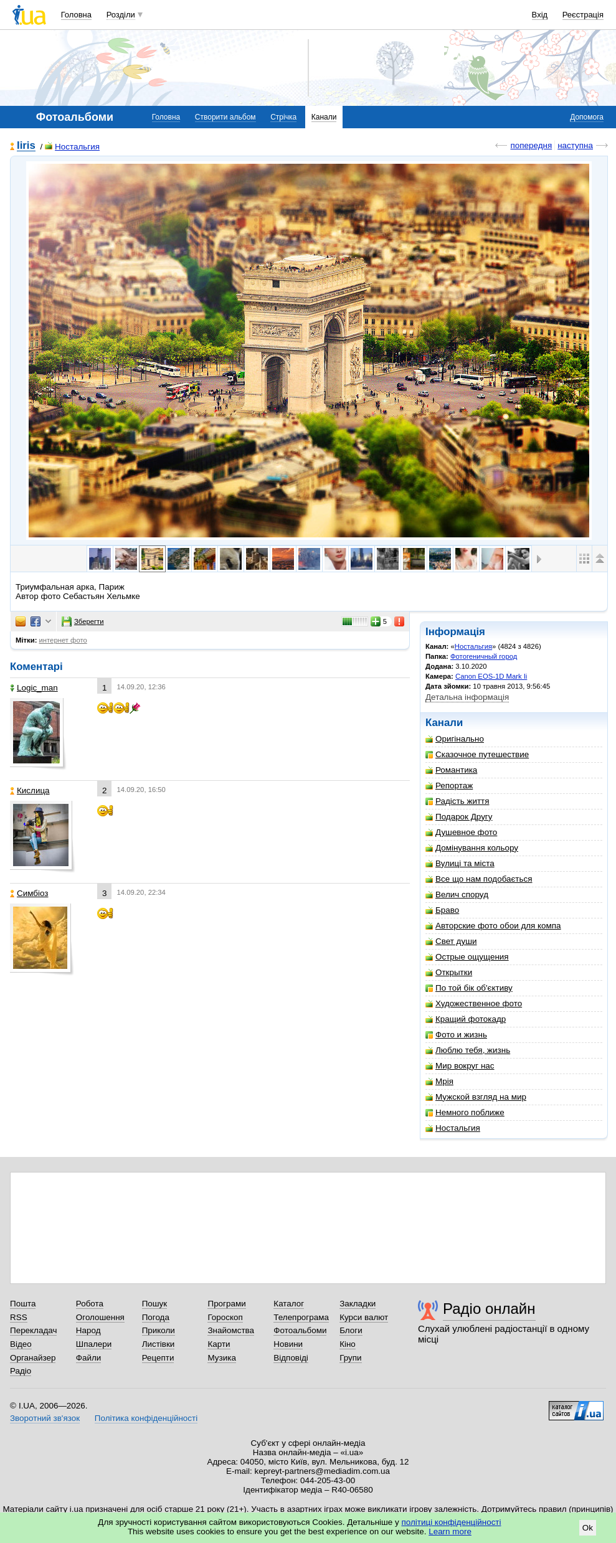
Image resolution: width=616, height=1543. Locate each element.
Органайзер (32, 1357)
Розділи (121, 14)
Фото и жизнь (456, 1034)
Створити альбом (225, 117)
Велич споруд (456, 894)
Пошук (155, 1303)
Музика (221, 1357)
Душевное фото (461, 832)
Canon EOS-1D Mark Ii (491, 676)
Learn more (450, 1531)
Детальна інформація (467, 697)
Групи (350, 1357)
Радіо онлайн (489, 1308)
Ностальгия (72, 146)
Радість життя (457, 801)
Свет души (450, 941)
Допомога (587, 117)
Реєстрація (583, 14)
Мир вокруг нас (460, 1065)
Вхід (540, 14)
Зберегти (83, 621)
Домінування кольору (471, 847)
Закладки (357, 1303)
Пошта (23, 1303)
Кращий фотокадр (465, 1019)
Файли (89, 1357)
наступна (575, 145)
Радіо (20, 1370)
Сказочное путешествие (477, 754)
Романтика (451, 770)
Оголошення (100, 1317)
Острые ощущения (467, 956)
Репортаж (449, 785)
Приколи (158, 1330)
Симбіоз (29, 893)
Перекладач (33, 1330)
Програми (226, 1303)
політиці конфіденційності (451, 1522)
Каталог (288, 1303)
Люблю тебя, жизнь (467, 1050)
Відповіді (290, 1357)
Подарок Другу (458, 816)
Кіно (347, 1344)
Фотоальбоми (299, 1330)
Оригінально (454, 738)
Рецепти (158, 1357)
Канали (324, 117)
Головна (76, 14)
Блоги (350, 1330)
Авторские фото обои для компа (493, 925)
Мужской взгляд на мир (475, 1097)
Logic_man (34, 687)
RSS (18, 1317)
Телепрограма (301, 1317)
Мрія (439, 1081)
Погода (155, 1317)
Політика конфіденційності (146, 1418)
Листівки (158, 1344)
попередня (531, 145)
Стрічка (283, 117)
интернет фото (63, 640)
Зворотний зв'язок (45, 1418)
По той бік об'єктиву (469, 988)
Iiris (26, 146)
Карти (218, 1344)
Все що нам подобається (479, 879)
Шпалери (93, 1344)
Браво (442, 910)
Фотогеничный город (483, 656)
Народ (88, 1330)
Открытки (448, 972)
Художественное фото (473, 1003)
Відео (21, 1344)
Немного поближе (465, 1112)
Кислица (30, 790)
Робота (89, 1303)
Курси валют (363, 1317)
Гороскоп (224, 1317)
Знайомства (230, 1330)
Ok (587, 1527)
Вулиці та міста (460, 863)
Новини (288, 1344)
